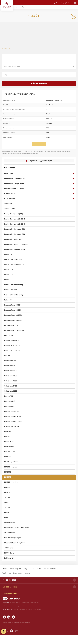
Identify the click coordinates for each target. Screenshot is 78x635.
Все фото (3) (6, 48)
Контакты (27, 573)
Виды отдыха (15, 568)
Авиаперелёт (35, 568)
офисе (23, 609)
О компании (17, 573)
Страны (5, 568)
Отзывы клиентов (50, 568)
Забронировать (39, 144)
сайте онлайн (37, 609)
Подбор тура (6, 573)
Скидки (25, 568)
